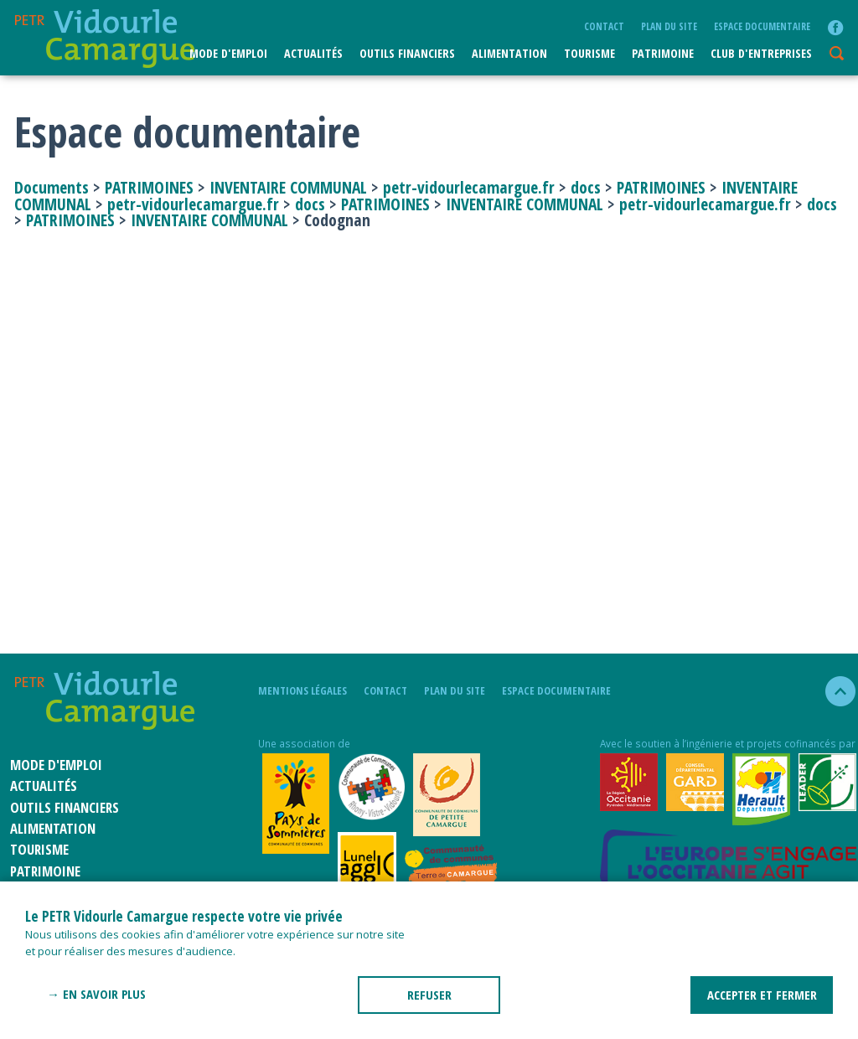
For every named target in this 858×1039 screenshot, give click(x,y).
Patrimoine (663, 53)
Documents (53, 187)
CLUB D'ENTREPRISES (761, 53)
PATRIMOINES (149, 187)
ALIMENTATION (509, 53)
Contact (604, 26)
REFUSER (429, 994)
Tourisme (589, 53)
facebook (835, 27)
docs (586, 187)
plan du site (669, 26)
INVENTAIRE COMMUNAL (288, 187)
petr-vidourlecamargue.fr (469, 187)
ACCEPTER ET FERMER (762, 994)
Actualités (313, 53)
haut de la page (833, 691)
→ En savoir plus (96, 993)
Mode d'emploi (228, 53)
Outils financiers (407, 53)
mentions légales (302, 690)
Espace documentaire (762, 26)
